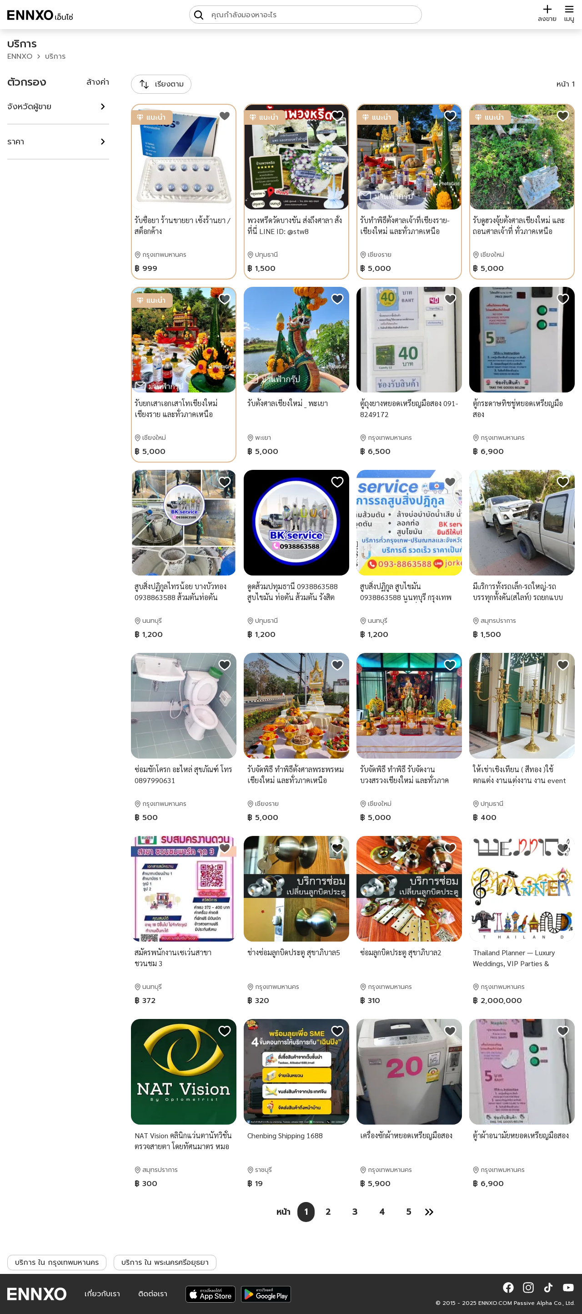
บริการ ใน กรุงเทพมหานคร (57, 1262)
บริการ (55, 56)
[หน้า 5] (409, 1212)
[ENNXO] (40, 16)
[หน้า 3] (354, 1212)
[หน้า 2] (328, 1212)
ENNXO (19, 56)
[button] (508, 1287)
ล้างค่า (97, 82)
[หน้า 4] (382, 1212)
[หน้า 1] (306, 1212)
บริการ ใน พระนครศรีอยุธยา (165, 1262)
